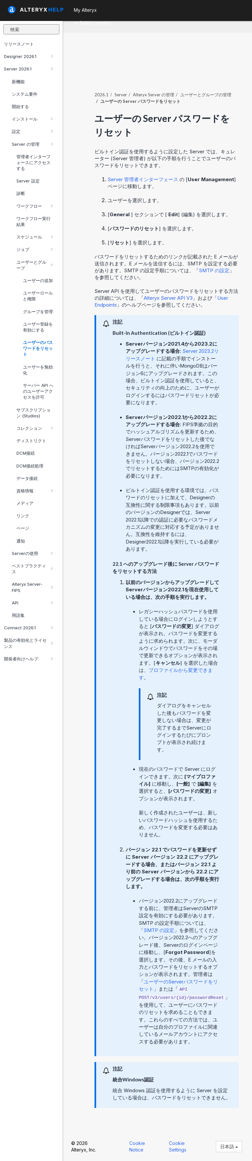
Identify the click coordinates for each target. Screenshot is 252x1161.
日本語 (229, 1146)
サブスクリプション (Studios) (33, 412)
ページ (22, 528)
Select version (92, 23)
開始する (20, 106)
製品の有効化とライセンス (28, 643)
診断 (20, 193)
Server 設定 (28, 180)
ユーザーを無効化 (38, 369)
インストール (32, 119)
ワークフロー (34, 206)
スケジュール (34, 236)
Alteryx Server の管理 (153, 94)
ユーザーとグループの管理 (205, 94)
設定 (32, 131)
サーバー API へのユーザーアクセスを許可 (38, 391)
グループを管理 (38, 311)
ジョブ (34, 249)
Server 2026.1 (28, 68)
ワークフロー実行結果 (33, 221)
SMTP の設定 (214, 270)
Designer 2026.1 (28, 56)
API (32, 602)
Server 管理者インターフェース (143, 179)
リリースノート (19, 44)
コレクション (34, 428)
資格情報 (34, 490)
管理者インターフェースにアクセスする (33, 162)
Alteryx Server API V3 (168, 298)
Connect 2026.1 (28, 627)
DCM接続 (25, 453)
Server (121, 94)
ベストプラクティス (32, 568)
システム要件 (24, 94)
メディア (24, 503)
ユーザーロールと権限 (38, 295)
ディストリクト (31, 440)
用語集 (18, 615)
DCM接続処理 (29, 465)
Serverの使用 (32, 553)
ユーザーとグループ (34, 265)
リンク (22, 515)
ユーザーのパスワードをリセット (38, 348)
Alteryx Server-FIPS (32, 587)
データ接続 (27, 478)
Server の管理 (32, 144)
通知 (20, 540)
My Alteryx (85, 10)
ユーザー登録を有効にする (38, 327)
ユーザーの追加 (38, 280)
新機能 (18, 81)
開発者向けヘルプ (28, 658)
